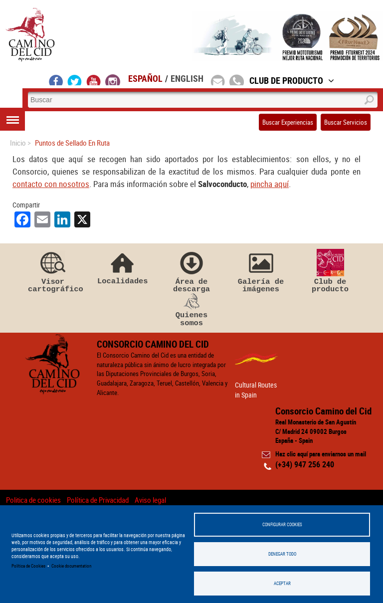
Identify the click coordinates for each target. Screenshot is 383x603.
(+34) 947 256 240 (304, 464)
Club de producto (330, 271)
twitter (74, 79)
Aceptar (282, 583)
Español (145, 78)
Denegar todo (282, 554)
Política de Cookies (28, 566)
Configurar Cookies (282, 524)
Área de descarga (191, 271)
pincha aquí (269, 184)
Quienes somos (191, 310)
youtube (93, 79)
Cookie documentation (71, 566)
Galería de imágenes (261, 271)
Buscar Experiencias (287, 122)
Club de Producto (291, 80)
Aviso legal (150, 500)
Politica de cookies (33, 500)
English (187, 78)
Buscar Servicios (345, 122)
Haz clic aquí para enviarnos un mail (320, 453)
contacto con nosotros (50, 184)
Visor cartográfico (53, 271)
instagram (112, 79)
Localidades (122, 267)
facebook (56, 79)
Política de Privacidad (98, 500)
